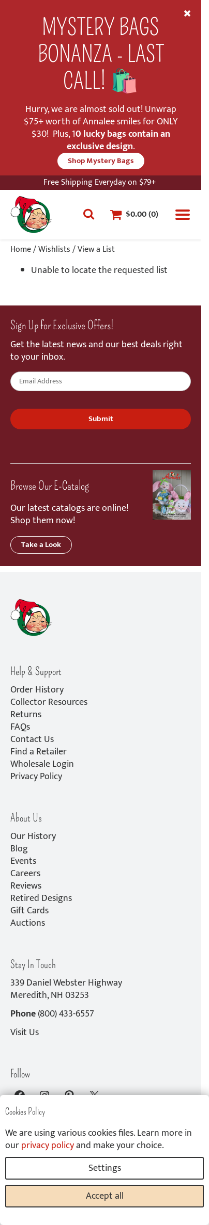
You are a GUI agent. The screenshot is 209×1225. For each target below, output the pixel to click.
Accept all (105, 1196)
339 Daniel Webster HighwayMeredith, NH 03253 (66, 989)
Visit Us (24, 1032)
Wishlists (54, 249)
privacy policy (47, 1145)
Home (20, 249)
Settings (104, 1168)
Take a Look (41, 544)
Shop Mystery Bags (101, 160)
